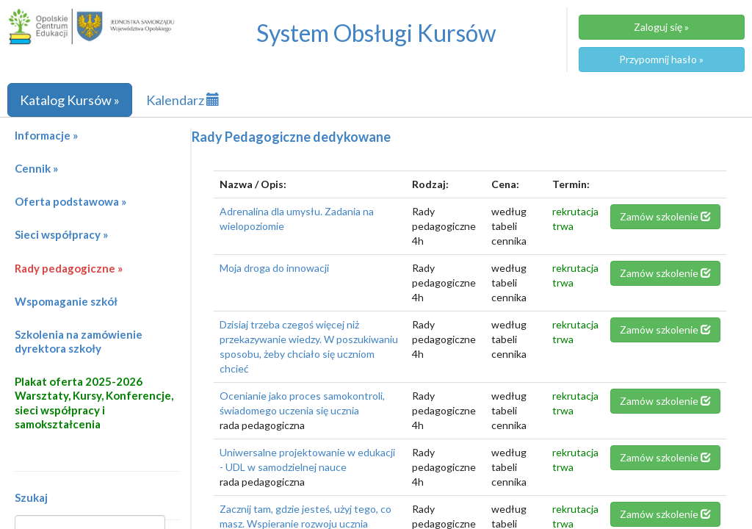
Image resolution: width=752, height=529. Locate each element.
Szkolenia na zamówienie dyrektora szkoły (78, 341)
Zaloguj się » (661, 27)
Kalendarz (183, 100)
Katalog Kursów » (70, 100)
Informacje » (46, 135)
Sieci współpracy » (61, 234)
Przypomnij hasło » (661, 59)
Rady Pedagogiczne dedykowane (291, 137)
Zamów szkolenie (665, 216)
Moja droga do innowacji (274, 268)
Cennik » (36, 168)
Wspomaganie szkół (66, 301)
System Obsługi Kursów (376, 32)
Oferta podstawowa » (70, 201)
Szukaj (31, 497)
